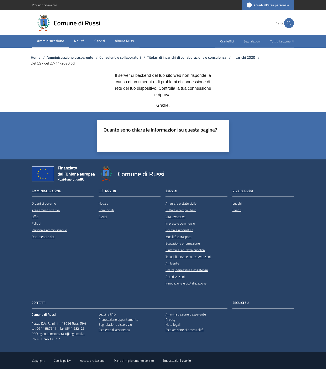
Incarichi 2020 (243, 57)
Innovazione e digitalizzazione (185, 283)
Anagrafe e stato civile (180, 203)
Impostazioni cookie (177, 360)
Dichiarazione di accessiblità (184, 329)
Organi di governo (44, 203)
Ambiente (172, 263)
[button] (289, 23)
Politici (36, 223)
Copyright (38, 360)
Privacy (170, 319)
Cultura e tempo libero (180, 209)
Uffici (35, 216)
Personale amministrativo (49, 229)
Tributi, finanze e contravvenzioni (188, 256)
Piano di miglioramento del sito (134, 360)
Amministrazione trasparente (70, 57)
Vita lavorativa (175, 216)
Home (35, 57)
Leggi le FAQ (107, 314)
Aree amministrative (46, 209)
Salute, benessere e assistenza (186, 269)
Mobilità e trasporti (178, 236)
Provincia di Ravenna (44, 5)
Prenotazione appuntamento (118, 319)
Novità (110, 190)
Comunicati (106, 209)
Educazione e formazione (182, 243)
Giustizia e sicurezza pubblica (185, 249)
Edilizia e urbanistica (179, 229)
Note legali (172, 324)
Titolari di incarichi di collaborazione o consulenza (186, 57)
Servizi (171, 190)
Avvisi (103, 216)
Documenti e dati (43, 236)
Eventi (236, 209)
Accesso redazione (92, 360)
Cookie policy (62, 360)
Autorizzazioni (175, 276)
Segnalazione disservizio (115, 324)
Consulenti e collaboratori (120, 57)
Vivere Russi (242, 190)
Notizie (103, 203)
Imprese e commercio (180, 223)
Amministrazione (46, 190)
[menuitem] (50, 41)
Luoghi (237, 203)
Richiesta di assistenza (114, 329)
